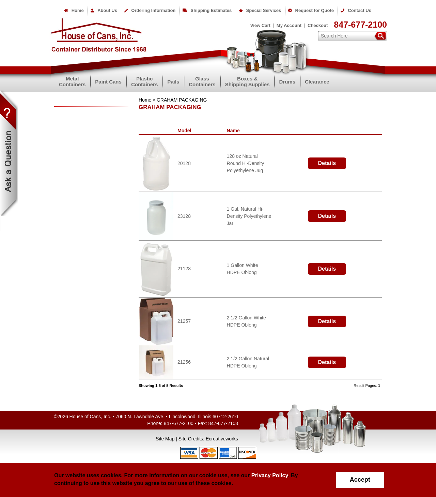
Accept (360, 479)
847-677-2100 (360, 24)
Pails (173, 82)
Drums (287, 82)
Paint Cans (108, 82)
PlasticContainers (144, 81)
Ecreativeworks (222, 438)
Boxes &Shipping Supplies (247, 81)
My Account (289, 25)
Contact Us (356, 10)
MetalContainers (72, 81)
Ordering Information (149, 10)
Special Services (260, 10)
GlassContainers (202, 81)
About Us (104, 10)
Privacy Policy (269, 475)
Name (235, 130)
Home (74, 10)
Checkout (318, 25)
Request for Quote (311, 10)
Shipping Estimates (207, 10)
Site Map (165, 438)
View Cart (260, 25)
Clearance (317, 82)
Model (185, 130)
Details (327, 163)
